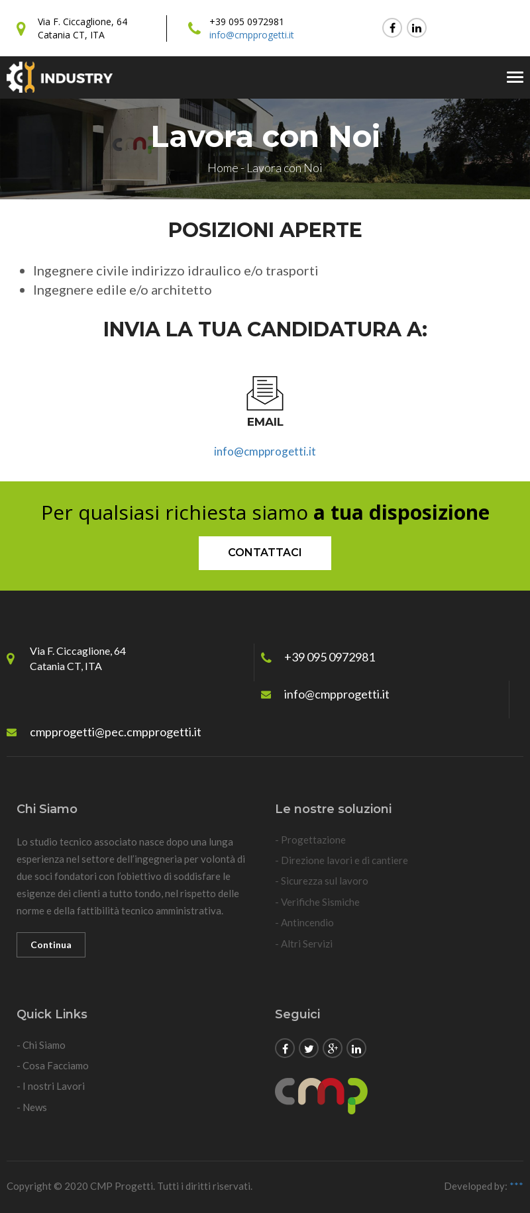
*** (516, 1186)
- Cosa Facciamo (53, 1065)
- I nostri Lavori (51, 1086)
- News (32, 1107)
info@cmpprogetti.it (251, 34)
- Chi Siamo (41, 1045)
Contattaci (265, 552)
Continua (51, 944)
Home (222, 167)
